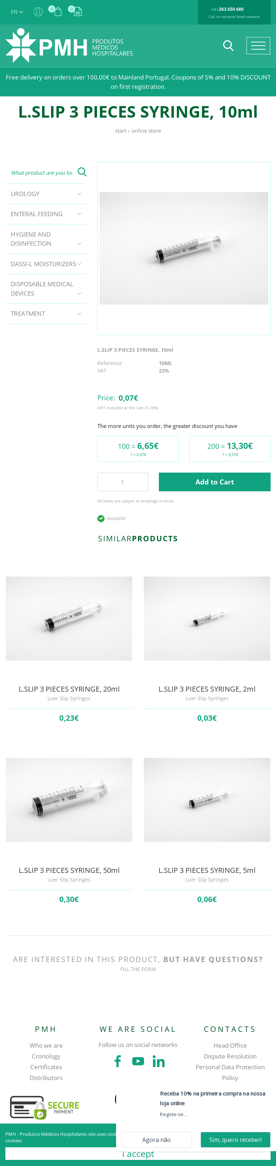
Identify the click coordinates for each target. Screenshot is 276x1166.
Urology (25, 194)
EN (17, 11)
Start (120, 130)
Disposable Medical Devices (42, 288)
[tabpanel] (184, 248)
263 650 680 (231, 9)
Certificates (46, 1067)
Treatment (28, 313)
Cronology (46, 1056)
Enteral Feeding (37, 214)
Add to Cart (215, 482)
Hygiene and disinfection (31, 239)
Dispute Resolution (230, 1056)
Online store (146, 130)
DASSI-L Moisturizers (43, 264)
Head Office (230, 1045)
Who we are (46, 1045)
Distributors (46, 1078)
